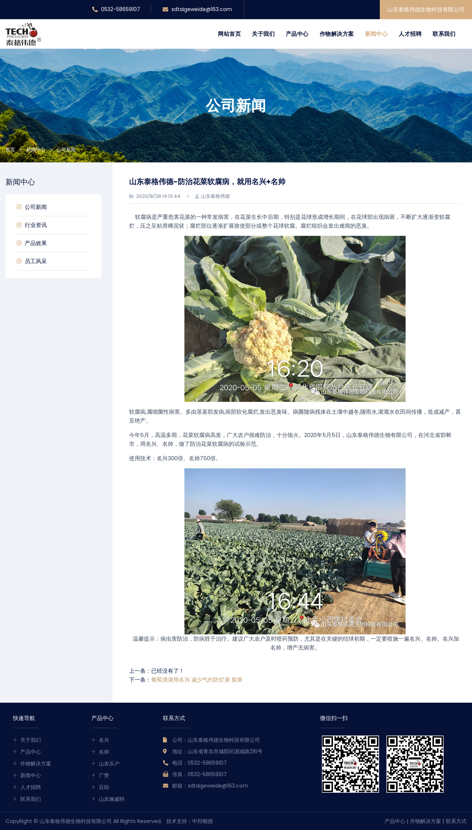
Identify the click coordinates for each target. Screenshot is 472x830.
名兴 (104, 740)
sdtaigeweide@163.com (197, 9)
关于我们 (263, 34)
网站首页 (229, 34)
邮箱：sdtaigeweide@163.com (210, 785)
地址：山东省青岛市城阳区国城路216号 (217, 751)
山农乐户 (109, 763)
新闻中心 (376, 34)
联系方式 (456, 821)
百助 (104, 787)
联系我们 (444, 34)
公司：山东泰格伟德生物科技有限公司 (216, 740)
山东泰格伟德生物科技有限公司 (426, 9)
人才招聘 (410, 34)
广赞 (104, 775)
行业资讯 (32, 225)
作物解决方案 (337, 34)
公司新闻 (32, 207)
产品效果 (32, 243)
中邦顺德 (202, 821)
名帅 (104, 751)
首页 (10, 149)
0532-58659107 (116, 9)
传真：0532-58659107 (199, 774)
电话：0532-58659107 (199, 763)
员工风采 (32, 261)
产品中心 (297, 34)
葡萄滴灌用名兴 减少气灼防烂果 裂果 (197, 679)
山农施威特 (112, 799)
